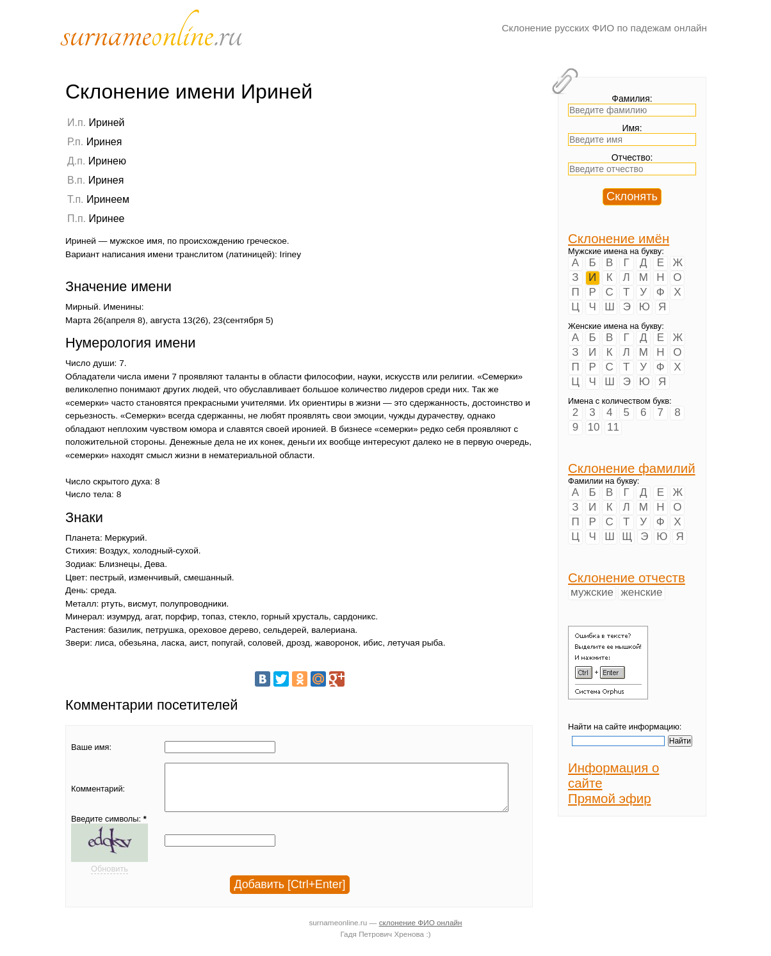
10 (594, 427)
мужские (592, 592)
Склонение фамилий (631, 468)
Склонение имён (618, 238)
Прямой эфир (609, 798)
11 (613, 427)
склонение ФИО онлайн (420, 932)
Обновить (109, 878)
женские (641, 592)
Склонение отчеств (626, 577)
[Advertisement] (453, 196)
